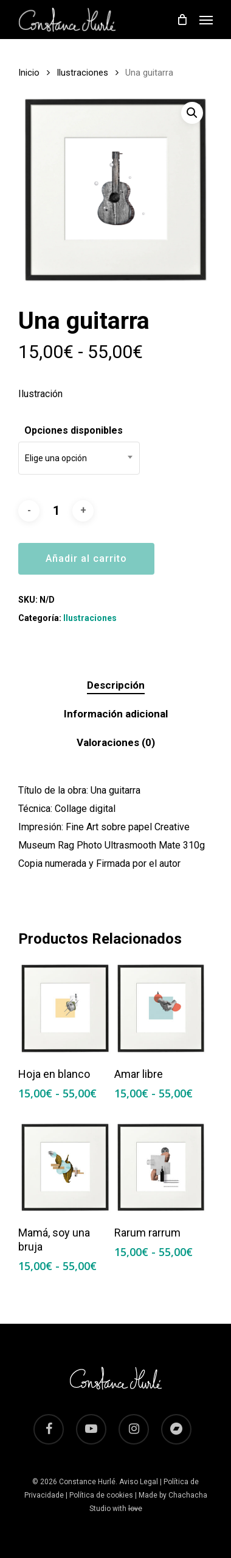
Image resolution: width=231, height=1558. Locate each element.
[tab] (115, 685)
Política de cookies (101, 1495)
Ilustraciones (82, 72)
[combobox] (79, 458)
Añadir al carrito (86, 558)
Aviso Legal (138, 1481)
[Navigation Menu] (206, 19)
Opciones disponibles (73, 430)
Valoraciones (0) (116, 742)
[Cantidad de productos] (56, 511)
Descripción (116, 685)
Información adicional (116, 714)
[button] (192, 113)
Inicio (29, 72)
